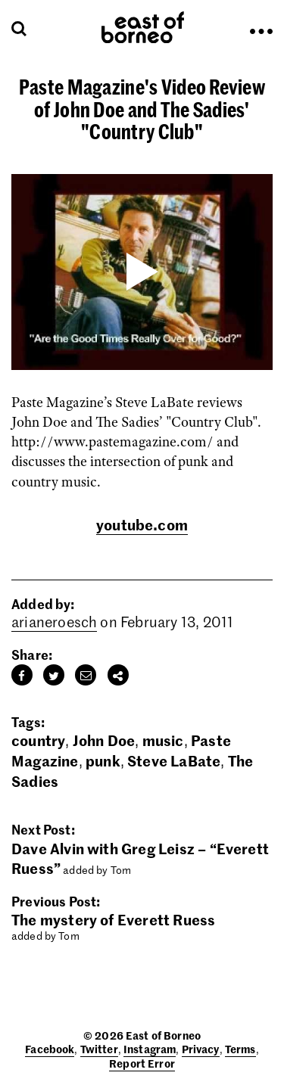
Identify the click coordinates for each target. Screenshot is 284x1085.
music (163, 739)
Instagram (149, 1048)
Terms (240, 1048)
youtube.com (142, 524)
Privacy (201, 1048)
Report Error (142, 1063)
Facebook (49, 1048)
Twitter (99, 1048)
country (38, 739)
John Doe (104, 739)
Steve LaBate (173, 760)
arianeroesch (54, 621)
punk (103, 760)
